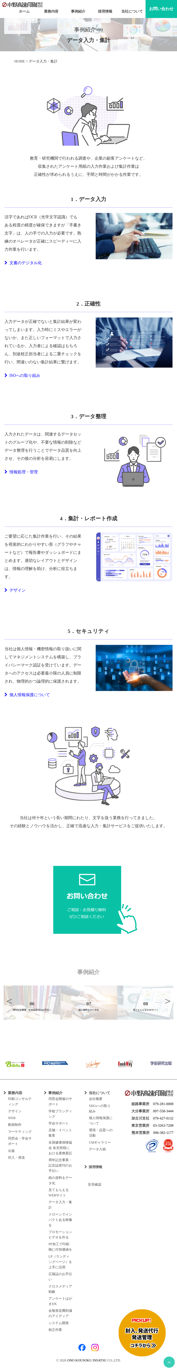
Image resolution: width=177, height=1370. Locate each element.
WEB (11, 1118)
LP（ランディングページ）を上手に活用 (60, 1262)
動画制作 (15, 1124)
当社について (132, 11)
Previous (9, 1000)
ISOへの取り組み (22, 375)
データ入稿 (97, 1149)
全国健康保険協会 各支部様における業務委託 (60, 1148)
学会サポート (59, 1123)
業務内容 (51, 11)
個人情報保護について (27, 695)
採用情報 (105, 11)
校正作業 (55, 1330)
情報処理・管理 (21, 472)
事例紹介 (78, 11)
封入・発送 (16, 1157)
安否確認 (92, 1184)
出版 (11, 1151)
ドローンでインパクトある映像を (60, 1220)
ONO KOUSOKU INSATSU (86, 1360)
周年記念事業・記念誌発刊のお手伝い (60, 1165)
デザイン (15, 590)
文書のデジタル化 (23, 263)
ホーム (24, 11)
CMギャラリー (100, 1142)
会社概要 (95, 1099)
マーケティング (20, 1131)
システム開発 (59, 1323)
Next (167, 1000)
